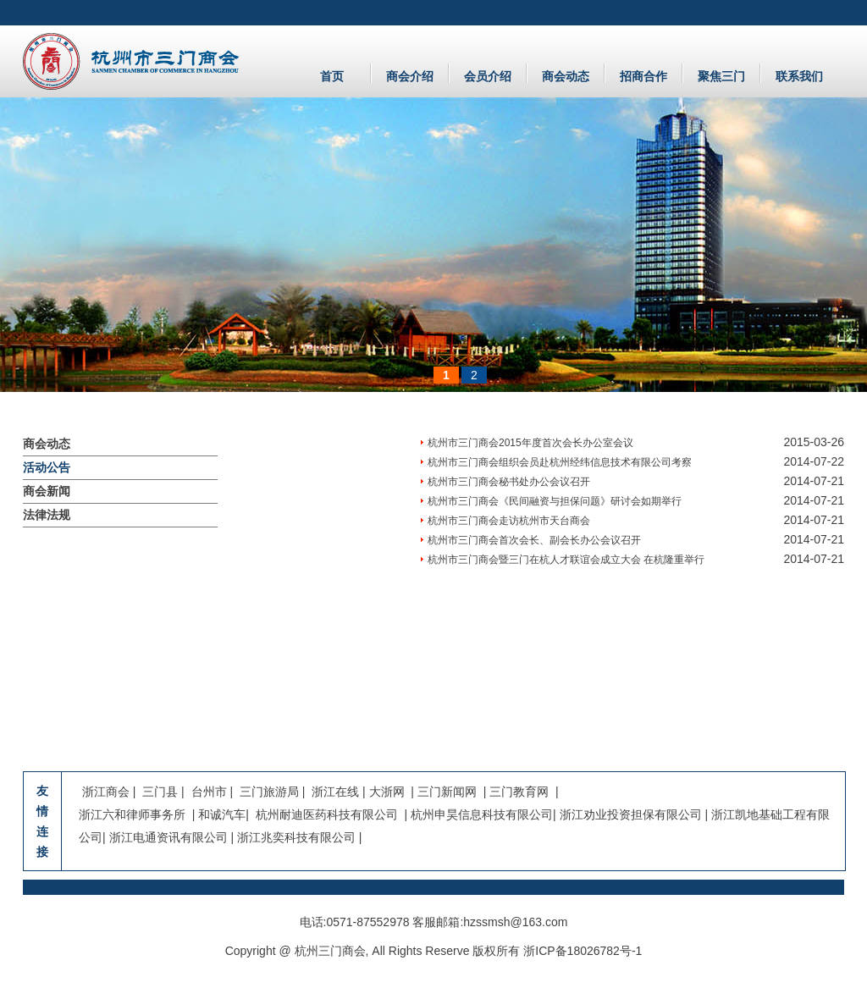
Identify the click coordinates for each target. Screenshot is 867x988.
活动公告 (46, 467)
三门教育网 (519, 791)
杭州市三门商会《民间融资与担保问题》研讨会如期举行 (555, 501)
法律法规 (46, 515)
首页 (332, 76)
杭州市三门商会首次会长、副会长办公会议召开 (534, 540)
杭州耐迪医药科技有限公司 (325, 814)
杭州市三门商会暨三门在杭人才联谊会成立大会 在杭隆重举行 (566, 560)
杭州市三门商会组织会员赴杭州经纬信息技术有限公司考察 (560, 462)
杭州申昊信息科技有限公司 (482, 814)
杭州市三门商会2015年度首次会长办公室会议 (530, 443)
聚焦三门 (721, 76)
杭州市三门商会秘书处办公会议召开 (509, 482)
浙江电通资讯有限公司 (168, 837)
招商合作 (643, 76)
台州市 (209, 791)
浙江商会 (107, 791)
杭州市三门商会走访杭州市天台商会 (509, 521)
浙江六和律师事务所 (132, 814)
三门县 (161, 791)
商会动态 (565, 76)
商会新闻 (46, 491)
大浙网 (387, 791)
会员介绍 (487, 76)
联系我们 (799, 76)
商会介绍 (410, 76)
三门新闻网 (447, 791)
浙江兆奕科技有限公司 (296, 837)
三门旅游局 (269, 791)
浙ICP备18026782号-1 (582, 951)
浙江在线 (335, 791)
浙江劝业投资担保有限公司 (631, 814)
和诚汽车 (222, 814)
